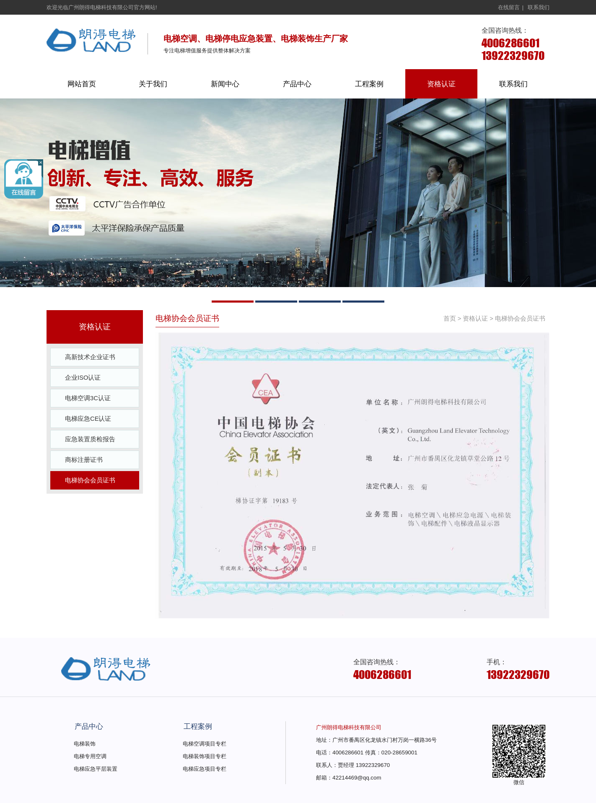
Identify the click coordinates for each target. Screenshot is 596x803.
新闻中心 (225, 84)
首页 (449, 318)
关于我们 (153, 84)
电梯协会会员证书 (520, 318)
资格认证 (441, 84)
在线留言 (509, 7)
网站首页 (81, 84)
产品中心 (297, 84)
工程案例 (369, 84)
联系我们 (538, 7)
